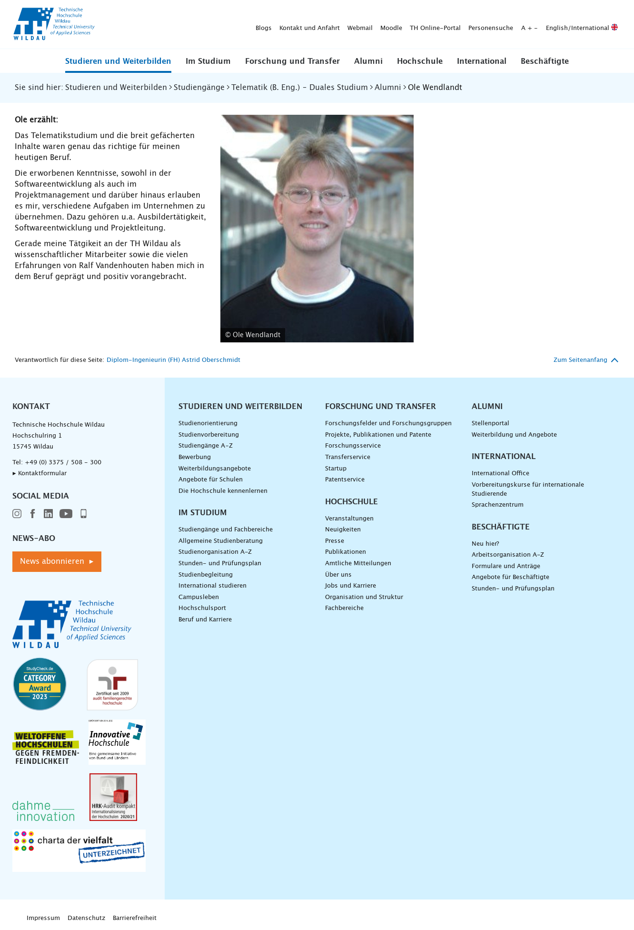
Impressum (43, 918)
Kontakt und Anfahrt (160, 24)
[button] (118, 61)
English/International (432, 24)
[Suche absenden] (607, 25)
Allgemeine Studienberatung (220, 541)
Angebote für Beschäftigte (510, 577)
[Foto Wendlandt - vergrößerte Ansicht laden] (317, 229)
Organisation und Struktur (364, 597)
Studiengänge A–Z (205, 446)
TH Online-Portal (285, 24)
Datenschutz (86, 918)
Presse (334, 541)
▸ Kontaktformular (39, 473)
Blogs (114, 24)
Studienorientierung (208, 423)
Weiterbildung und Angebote (514, 435)
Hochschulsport (202, 608)
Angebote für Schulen (210, 480)
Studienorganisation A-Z (215, 552)
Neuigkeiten (343, 530)
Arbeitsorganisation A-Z (508, 555)
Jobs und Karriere (350, 586)
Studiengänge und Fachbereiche (225, 530)
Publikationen (345, 552)
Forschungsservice (353, 446)
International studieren (212, 586)
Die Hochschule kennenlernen (222, 491)
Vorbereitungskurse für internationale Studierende (528, 489)
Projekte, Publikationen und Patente (378, 435)
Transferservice (347, 457)
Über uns (338, 575)
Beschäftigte (545, 61)
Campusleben (198, 597)
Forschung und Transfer (292, 61)
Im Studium (208, 61)
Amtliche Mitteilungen (358, 563)
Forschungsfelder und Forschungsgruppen (388, 423)
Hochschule (420, 61)
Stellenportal (490, 423)
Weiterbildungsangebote (214, 469)
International (481, 61)
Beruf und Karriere (205, 620)
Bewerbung (194, 457)
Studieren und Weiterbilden (118, 61)
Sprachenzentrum (498, 505)
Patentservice (345, 480)
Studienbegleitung (205, 575)
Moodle (242, 24)
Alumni (368, 61)
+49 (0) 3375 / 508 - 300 (63, 463)
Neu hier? (485, 544)
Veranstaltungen (349, 519)
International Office (500, 473)
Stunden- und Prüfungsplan (219, 563)
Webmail (210, 24)
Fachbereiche (344, 608)
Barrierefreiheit (135, 918)
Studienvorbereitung (208, 435)
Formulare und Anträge (506, 566)
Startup (336, 469)
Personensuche (341, 24)
